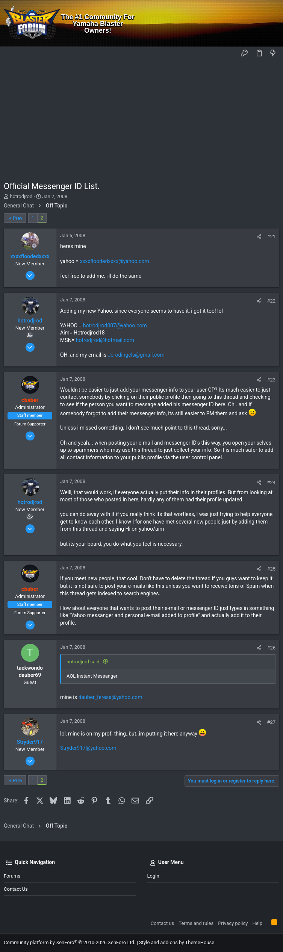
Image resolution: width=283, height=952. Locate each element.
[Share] (259, 236)
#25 (271, 569)
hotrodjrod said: (84, 661)
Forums (12, 876)
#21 (271, 236)
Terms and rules (196, 923)
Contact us (16, 889)
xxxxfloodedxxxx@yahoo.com (114, 261)
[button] (11, 54)
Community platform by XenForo (69, 942)
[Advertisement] (141, 117)
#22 (271, 301)
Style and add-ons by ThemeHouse (176, 942)
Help (257, 923)
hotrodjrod (21, 196)
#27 (271, 722)
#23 (271, 380)
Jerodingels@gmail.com (136, 355)
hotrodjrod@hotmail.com (105, 340)
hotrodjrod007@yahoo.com (115, 325)
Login (153, 876)
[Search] (272, 23)
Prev (18, 218)
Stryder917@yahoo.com (88, 748)
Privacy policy (233, 923)
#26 (271, 648)
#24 (271, 482)
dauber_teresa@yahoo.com (110, 697)
